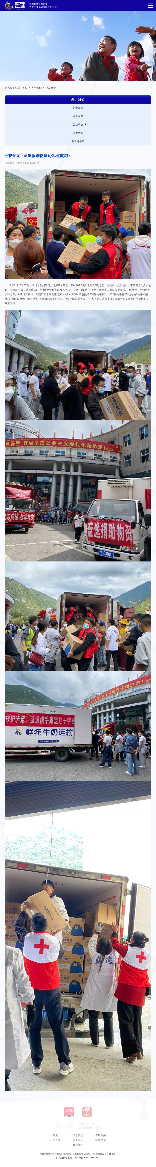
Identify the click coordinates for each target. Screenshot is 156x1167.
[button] (150, 6)
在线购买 (100, 1135)
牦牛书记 (100, 1140)
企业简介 (78, 108)
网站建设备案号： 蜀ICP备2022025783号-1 (78, 1157)
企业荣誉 (78, 116)
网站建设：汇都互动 (105, 1154)
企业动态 (78, 1140)
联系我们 (78, 1144)
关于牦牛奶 (78, 141)
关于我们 (36, 87)
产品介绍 (55, 1140)
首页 (24, 87)
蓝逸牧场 (78, 133)
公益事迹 (50, 87)
